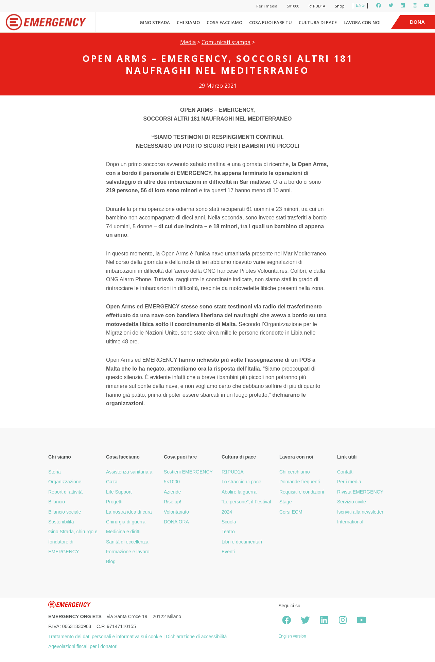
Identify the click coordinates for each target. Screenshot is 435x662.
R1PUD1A (317, 5)
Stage (285, 501)
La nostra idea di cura (129, 512)
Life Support (119, 492)
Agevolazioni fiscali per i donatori (83, 646)
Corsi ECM (290, 512)
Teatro (228, 531)
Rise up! (172, 501)
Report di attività (65, 492)
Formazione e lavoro (128, 551)
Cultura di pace (318, 22)
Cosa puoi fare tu (270, 22)
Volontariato (176, 512)
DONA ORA (176, 521)
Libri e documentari (242, 541)
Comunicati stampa (226, 42)
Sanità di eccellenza (127, 541)
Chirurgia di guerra (125, 521)
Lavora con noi (362, 22)
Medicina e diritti (123, 531)
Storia (54, 472)
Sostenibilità (61, 521)
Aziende (172, 492)
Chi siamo (188, 22)
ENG (360, 5)
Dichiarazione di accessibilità (196, 636)
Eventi (228, 551)
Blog (111, 561)
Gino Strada (155, 22)
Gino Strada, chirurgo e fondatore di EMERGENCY (73, 541)
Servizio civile (351, 501)
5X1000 (293, 5)
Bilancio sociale (64, 512)
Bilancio (56, 501)
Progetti (114, 501)
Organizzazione (64, 481)
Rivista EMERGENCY (360, 492)
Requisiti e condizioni (301, 492)
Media (188, 42)
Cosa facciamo (224, 22)
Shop (340, 5)
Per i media (266, 5)
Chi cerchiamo (294, 472)
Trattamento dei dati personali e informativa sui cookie (105, 636)
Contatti (345, 472)
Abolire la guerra (239, 492)
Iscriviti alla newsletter (360, 512)
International (350, 521)
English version (292, 636)
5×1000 (172, 481)
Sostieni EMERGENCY (188, 472)
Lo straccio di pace (241, 481)
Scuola (229, 521)
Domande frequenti (299, 481)
